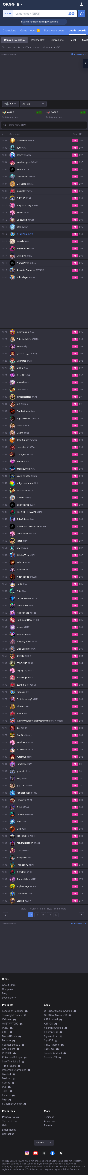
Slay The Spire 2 (11, 1061)
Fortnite (6, 1040)
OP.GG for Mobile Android (58, 1011)
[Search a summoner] (71, 13)
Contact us (8, 1134)
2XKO (5, 1032)
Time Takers (9, 1065)
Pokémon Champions (14, 1070)
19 (49, 915)
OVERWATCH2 (10, 1023)
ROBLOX (7, 1053)
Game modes (30, 30)
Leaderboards (77, 30)
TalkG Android (52, 1044)
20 (56, 915)
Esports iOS (50, 1057)
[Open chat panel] (85, 63)
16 (30, 915)
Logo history (9, 997)
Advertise (49, 1121)
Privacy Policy (10, 1117)
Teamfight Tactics (12, 1015)
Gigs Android (51, 1036)
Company (7, 989)
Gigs (4, 1099)
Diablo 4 (6, 1074)
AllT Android (51, 1019)
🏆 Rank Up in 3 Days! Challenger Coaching (46, 22)
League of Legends (13, 1011)
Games (6, 1082)
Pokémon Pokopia (12, 1057)
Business (49, 1117)
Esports (6, 1095)
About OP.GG (9, 985)
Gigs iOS (48, 1040)
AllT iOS (48, 1023)
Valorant (7, 1019)
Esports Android (53, 1053)
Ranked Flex (38, 40)
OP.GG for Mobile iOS (55, 1015)
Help (4, 1125)
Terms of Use (9, 1121)
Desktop (6, 1078)
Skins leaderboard (54, 30)
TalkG (5, 1091)
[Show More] (19, 4)
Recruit (48, 1125)
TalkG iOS (49, 1049)
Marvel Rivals (9, 1036)
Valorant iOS (51, 1032)
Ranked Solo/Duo (14, 40)
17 (37, 915)
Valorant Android (53, 1027)
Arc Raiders (8, 1049)
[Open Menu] (81, 4)
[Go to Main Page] (8, 4)
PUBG (5, 1027)
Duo (4, 1086)
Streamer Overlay (12, 1103)
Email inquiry (9, 1129)
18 (43, 915)
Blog (4, 993)
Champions (9, 30)
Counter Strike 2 (11, 1044)
